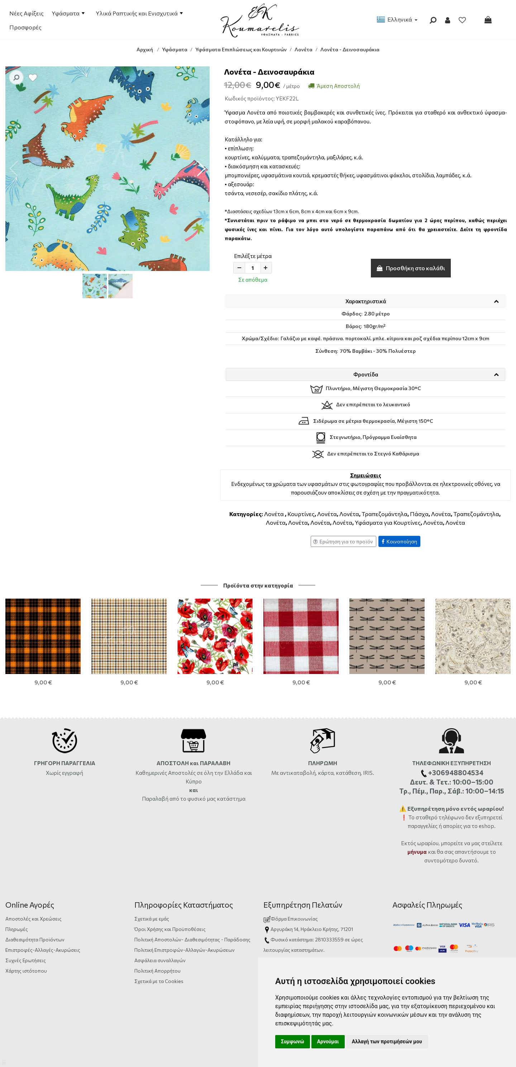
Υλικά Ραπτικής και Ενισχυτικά (139, 13)
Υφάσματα (68, 13)
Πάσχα (419, 513)
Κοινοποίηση (399, 541)
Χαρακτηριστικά (365, 301)
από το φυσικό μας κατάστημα (207, 752)
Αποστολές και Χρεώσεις (33, 872)
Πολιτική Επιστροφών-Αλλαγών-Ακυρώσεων (184, 903)
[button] (201, 169)
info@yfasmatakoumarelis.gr (302, 945)
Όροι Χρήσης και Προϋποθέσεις (170, 882)
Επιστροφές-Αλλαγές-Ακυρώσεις (42, 903)
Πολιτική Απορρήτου (157, 924)
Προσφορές (25, 27)
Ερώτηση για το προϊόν (343, 541)
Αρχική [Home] (145, 49)
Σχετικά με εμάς (151, 872)
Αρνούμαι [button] (328, 1041)
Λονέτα (274, 513)
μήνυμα (417, 805)
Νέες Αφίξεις (26, 13)
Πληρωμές (16, 882)
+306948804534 (346, 914)
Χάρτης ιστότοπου (26, 924)
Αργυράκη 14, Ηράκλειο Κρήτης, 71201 (312, 882)
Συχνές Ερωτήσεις (25, 914)
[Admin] (4, 1060)
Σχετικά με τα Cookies (158, 934)
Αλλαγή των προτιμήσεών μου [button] (387, 1041)
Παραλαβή (155, 752)
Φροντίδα (365, 374)
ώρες (357, 893)
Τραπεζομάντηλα (384, 513)
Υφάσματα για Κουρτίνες (388, 522)
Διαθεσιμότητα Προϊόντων (34, 893)
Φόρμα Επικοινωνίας (290, 872)
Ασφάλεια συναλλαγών (160, 914)
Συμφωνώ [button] (292, 1041)
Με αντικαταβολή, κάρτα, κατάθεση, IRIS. (322, 726)
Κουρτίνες (301, 513)
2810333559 (329, 893)
